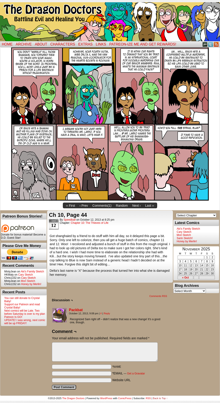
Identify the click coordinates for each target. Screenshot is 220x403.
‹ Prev (83, 205)
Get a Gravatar (136, 373)
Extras (85, 44)
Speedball (69, 219)
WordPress (106, 398)
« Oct (185, 277)
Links (101, 44)
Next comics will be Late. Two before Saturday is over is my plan (24, 312)
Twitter (210, 44)
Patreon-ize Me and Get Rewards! (142, 44)
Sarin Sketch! (185, 238)
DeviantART (205, 44)
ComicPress (124, 398)
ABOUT (41, 44)
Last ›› (149, 205)
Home (7, 44)
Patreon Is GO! (13, 317)
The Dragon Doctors (73, 398)
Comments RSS (158, 296)
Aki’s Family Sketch (32, 271)
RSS (216, 44)
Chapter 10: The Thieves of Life (89, 222)
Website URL (121, 380)
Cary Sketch (25, 274)
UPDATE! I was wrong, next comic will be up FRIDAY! (24, 322)
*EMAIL (128, 373)
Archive (24, 44)
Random (122, 205)
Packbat (76, 310)
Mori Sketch (28, 281)
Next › (136, 205)
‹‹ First (70, 205)
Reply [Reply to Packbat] (107, 313)
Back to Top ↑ (160, 398)
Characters (62, 44)
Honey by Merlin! (31, 284)
